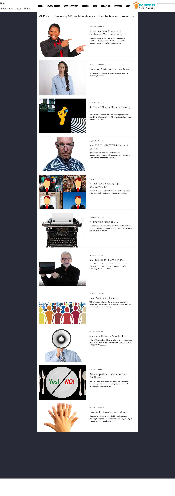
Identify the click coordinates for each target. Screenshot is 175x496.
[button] (133, 16)
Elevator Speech (108, 16)
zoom (125, 16)
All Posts (44, 16)
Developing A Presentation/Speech (74, 16)
